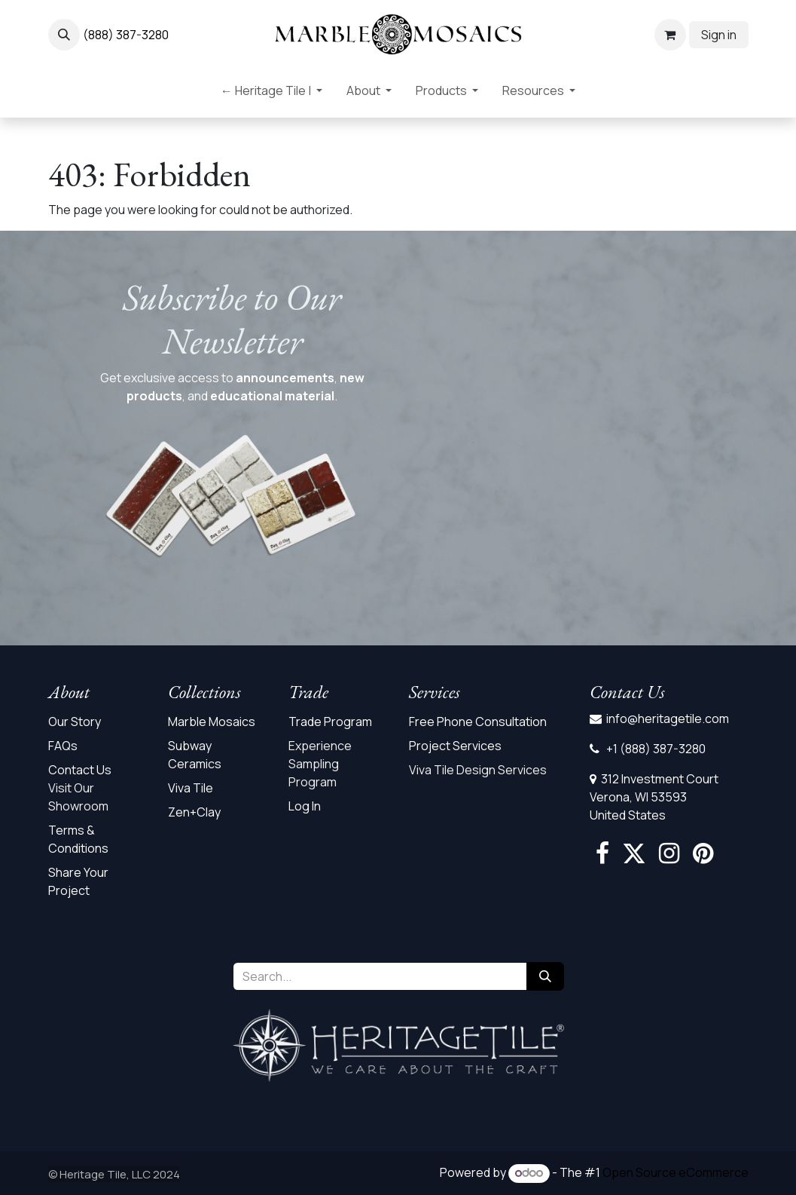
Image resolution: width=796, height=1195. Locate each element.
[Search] (545, 976)
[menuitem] (271, 93)
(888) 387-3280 (126, 34)
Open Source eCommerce (675, 1172)
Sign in (719, 34)
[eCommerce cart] (670, 35)
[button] (64, 35)
